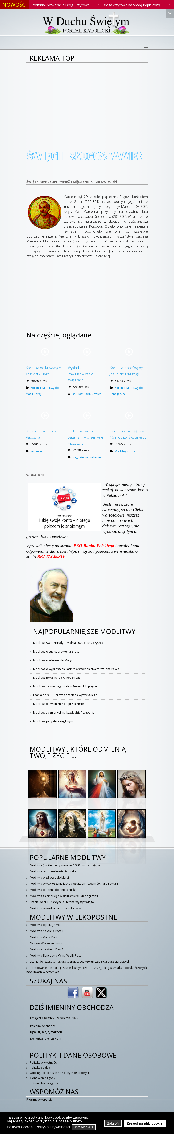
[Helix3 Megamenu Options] (146, 46)
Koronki (36, 388)
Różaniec (37, 451)
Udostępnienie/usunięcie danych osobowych (59, 1073)
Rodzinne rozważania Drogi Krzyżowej (66, 5)
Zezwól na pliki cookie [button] (144, 1123)
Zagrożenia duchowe (87, 457)
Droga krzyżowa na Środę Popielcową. (137, 5)
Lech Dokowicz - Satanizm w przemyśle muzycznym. (85, 437)
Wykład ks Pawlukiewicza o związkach (80, 373)
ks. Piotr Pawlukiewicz (87, 394)
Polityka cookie (39, 1068)
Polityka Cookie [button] (20, 1127)
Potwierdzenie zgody (43, 1083)
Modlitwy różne (125, 451)
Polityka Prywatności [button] (53, 1127)
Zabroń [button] (113, 1123)
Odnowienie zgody (42, 1078)
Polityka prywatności (43, 1062)
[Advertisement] (87, 98)
